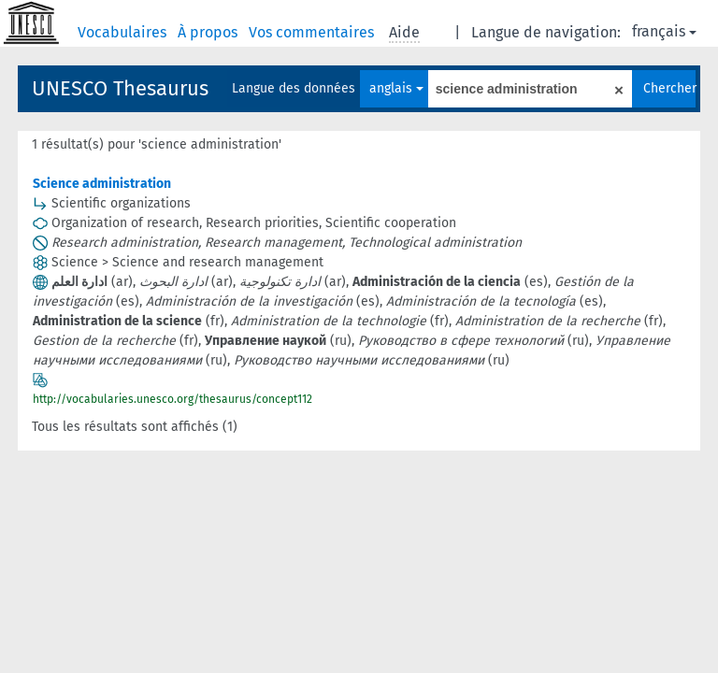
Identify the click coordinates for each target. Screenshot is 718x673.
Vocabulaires (124, 32)
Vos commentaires (313, 32)
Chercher (669, 88)
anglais (396, 88)
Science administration (102, 184)
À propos (209, 32)
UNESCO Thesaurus (120, 88)
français (664, 31)
